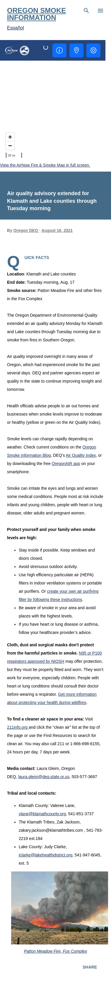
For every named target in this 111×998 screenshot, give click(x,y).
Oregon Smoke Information (36, 13)
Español (15, 27)
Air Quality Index (81, 455)
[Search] (86, 10)
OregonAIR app (66, 463)
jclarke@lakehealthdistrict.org (45, 855)
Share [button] (90, 967)
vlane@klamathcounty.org (42, 813)
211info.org (18, 727)
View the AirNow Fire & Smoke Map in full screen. (45, 165)
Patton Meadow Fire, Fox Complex (55, 951)
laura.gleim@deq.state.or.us (43, 776)
